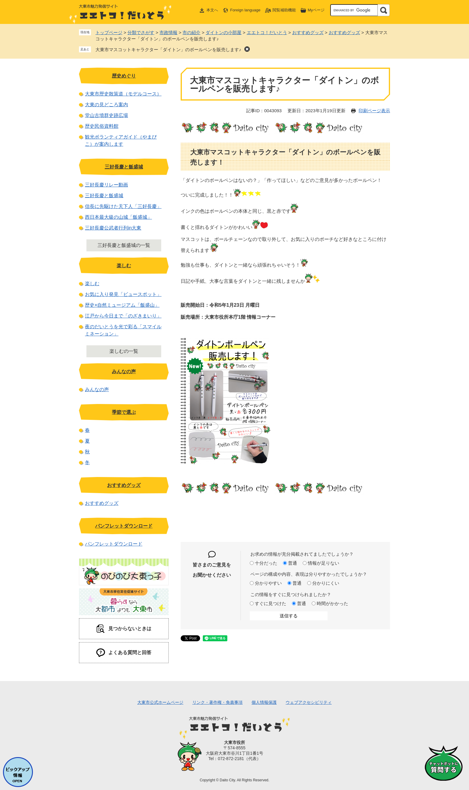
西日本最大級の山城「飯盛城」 (118, 217)
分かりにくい (325, 583)
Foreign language (245, 10)
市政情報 (168, 32)
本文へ (212, 10)
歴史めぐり (124, 75)
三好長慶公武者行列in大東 (113, 227)
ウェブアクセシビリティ (309, 702)
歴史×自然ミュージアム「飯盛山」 (122, 305)
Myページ (316, 10)
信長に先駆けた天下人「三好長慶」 (123, 206)
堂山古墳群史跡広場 (106, 115)
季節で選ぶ (124, 412)
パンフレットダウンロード (124, 525)
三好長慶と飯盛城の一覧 (124, 245)
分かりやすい (268, 583)
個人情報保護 (264, 702)
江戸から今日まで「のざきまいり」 (123, 315)
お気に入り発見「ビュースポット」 (123, 294)
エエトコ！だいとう (267, 32)
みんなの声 (124, 371)
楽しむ (124, 265)
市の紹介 (191, 32)
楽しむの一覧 (123, 351)
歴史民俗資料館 (101, 126)
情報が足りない (323, 563)
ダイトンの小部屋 (223, 32)
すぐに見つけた (270, 603)
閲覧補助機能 (284, 10)
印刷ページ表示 (374, 110)
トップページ (108, 32)
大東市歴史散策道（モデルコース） (123, 93)
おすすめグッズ (308, 32)
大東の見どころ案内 (106, 104)
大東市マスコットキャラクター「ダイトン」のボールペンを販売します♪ (168, 49)
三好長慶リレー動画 (106, 184)
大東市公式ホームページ (160, 702)
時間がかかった (332, 603)
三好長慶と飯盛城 (124, 166)
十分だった (266, 563)
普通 (292, 563)
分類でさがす (140, 32)
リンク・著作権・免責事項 (217, 702)
